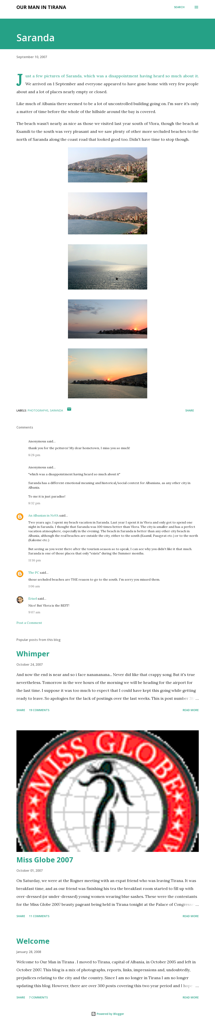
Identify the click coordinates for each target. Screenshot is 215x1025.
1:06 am (34, 586)
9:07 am (34, 612)
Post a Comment (29, 623)
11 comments (39, 916)
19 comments (39, 710)
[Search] (179, 7)
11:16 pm (34, 560)
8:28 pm (34, 455)
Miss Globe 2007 (44, 860)
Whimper (33, 654)
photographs (38, 410)
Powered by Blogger (107, 1014)
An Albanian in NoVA (43, 515)
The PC (33, 572)
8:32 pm (34, 503)
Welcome (33, 941)
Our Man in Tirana (41, 7)
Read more (191, 710)
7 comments (38, 997)
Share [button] (189, 410)
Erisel (32, 598)
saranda (56, 410)
